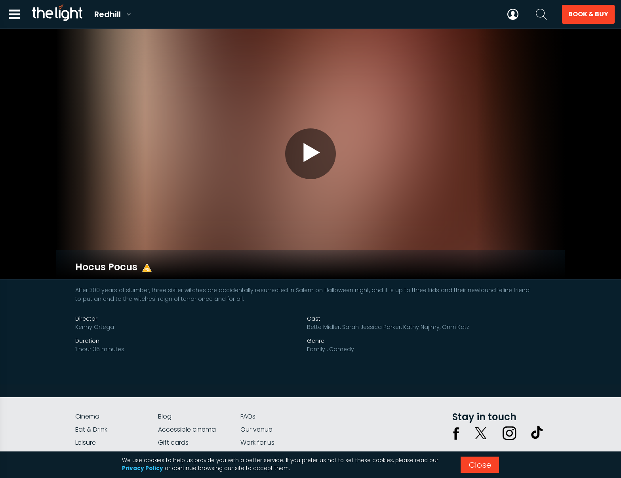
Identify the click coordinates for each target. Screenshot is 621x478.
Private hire (175, 421)
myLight (87, 421)
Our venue (256, 395)
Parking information (270, 421)
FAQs (247, 382)
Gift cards (173, 408)
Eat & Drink (91, 395)
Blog (164, 382)
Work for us (257, 408)
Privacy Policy (142, 468)
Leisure (85, 408)
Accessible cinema (187, 395)
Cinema (87, 382)
